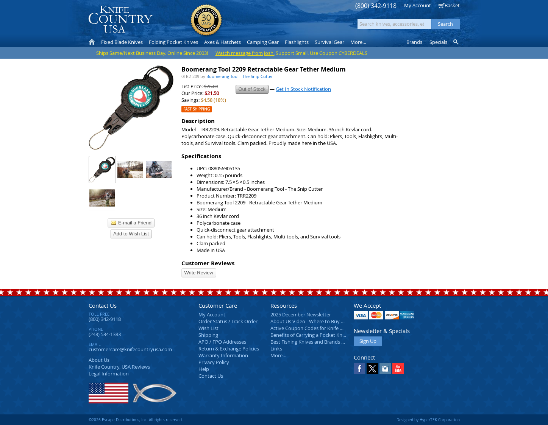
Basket (452, 5)
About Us (99, 360)
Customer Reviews (207, 263)
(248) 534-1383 (105, 334)
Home (92, 42)
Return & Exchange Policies (228, 348)
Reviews (119, 366)
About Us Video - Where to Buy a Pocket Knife (321, 321)
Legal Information (109, 373)
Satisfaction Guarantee (206, 20)
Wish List (208, 328)
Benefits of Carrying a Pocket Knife (309, 335)
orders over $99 (248, 23)
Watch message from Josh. (245, 53)
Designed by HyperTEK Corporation (428, 419)
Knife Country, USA (120, 19)
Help (203, 369)
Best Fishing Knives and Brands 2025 (311, 341)
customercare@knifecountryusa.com (130, 349)
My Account (417, 5)
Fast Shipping (196, 109)
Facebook (359, 368)
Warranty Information (223, 355)
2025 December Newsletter (300, 314)
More (358, 42)
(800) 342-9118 (376, 6)
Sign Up (367, 341)
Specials (438, 42)
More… (278, 355)
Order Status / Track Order (228, 321)
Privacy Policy (213, 362)
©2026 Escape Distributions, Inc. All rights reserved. (136, 419)
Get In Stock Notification (303, 89)
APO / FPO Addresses (222, 341)
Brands (414, 42)
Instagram (385, 368)
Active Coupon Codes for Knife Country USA (319, 328)
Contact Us (103, 305)
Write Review (198, 273)
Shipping (208, 335)
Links (276, 348)
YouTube (398, 368)
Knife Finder (456, 42)
